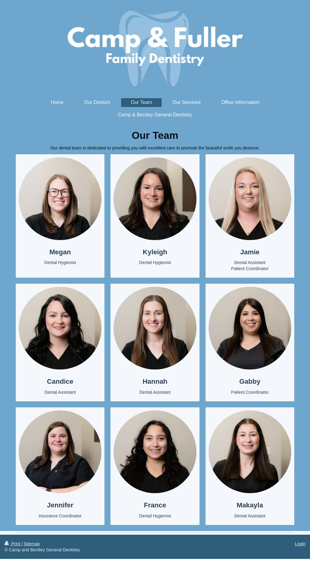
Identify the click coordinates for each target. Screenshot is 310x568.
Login (300, 543)
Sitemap (32, 543)
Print (13, 543)
